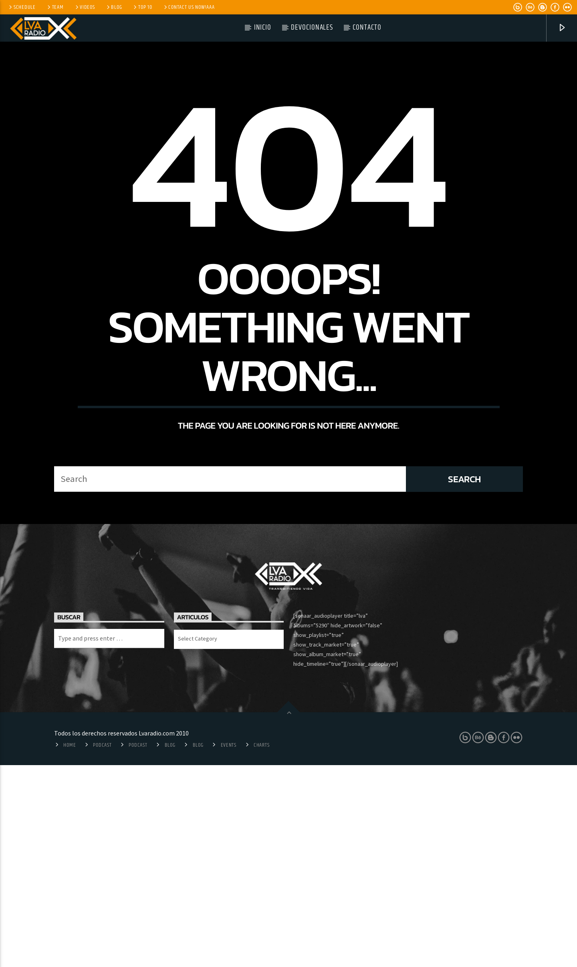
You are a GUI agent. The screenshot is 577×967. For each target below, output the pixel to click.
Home (69, 947)
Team (55, 7)
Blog (113, 7)
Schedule (22, 7)
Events (228, 947)
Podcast (102, 947)
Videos (84, 7)
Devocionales (312, 27)
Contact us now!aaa (189, 7)
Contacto (367, 27)
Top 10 (142, 7)
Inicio (263, 27)
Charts (261, 947)
